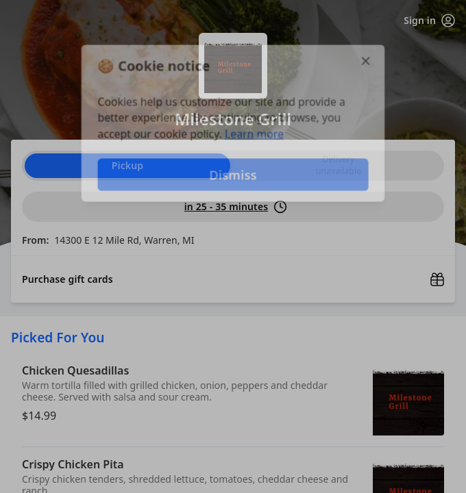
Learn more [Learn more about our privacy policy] (254, 134)
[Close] (367, 60)
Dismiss (233, 175)
